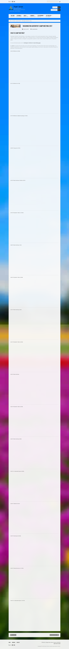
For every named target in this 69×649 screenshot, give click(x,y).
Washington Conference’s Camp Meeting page (32, 42)
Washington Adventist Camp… (27, 20)
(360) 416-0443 (57, 643)
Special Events (18, 20)
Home (10, 20)
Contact (18, 642)
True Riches (13, 634)
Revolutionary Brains (54, 634)
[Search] (53, 1)
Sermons (13, 20)
